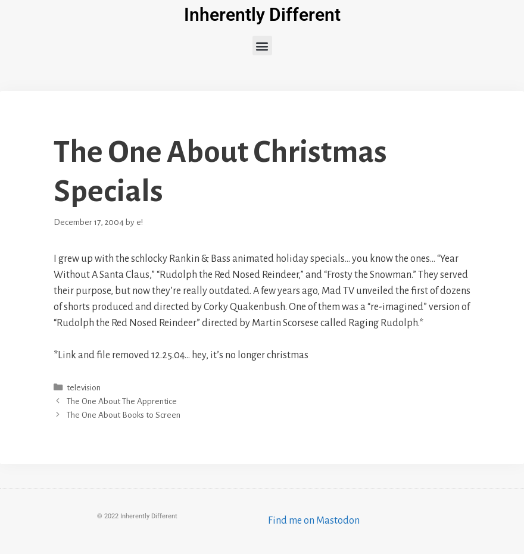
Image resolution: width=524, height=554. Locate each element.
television (84, 387)
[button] (262, 45)
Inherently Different (262, 14)
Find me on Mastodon (314, 520)
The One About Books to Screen (123, 415)
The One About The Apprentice (122, 401)
